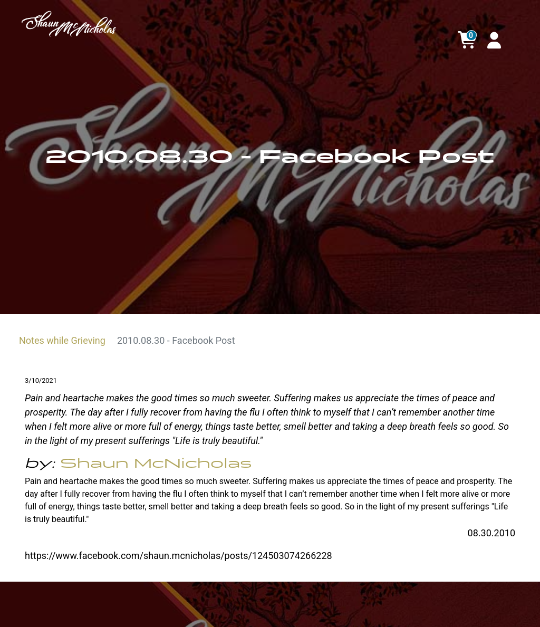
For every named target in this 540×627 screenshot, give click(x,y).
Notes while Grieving (62, 340)
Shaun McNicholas (156, 463)
